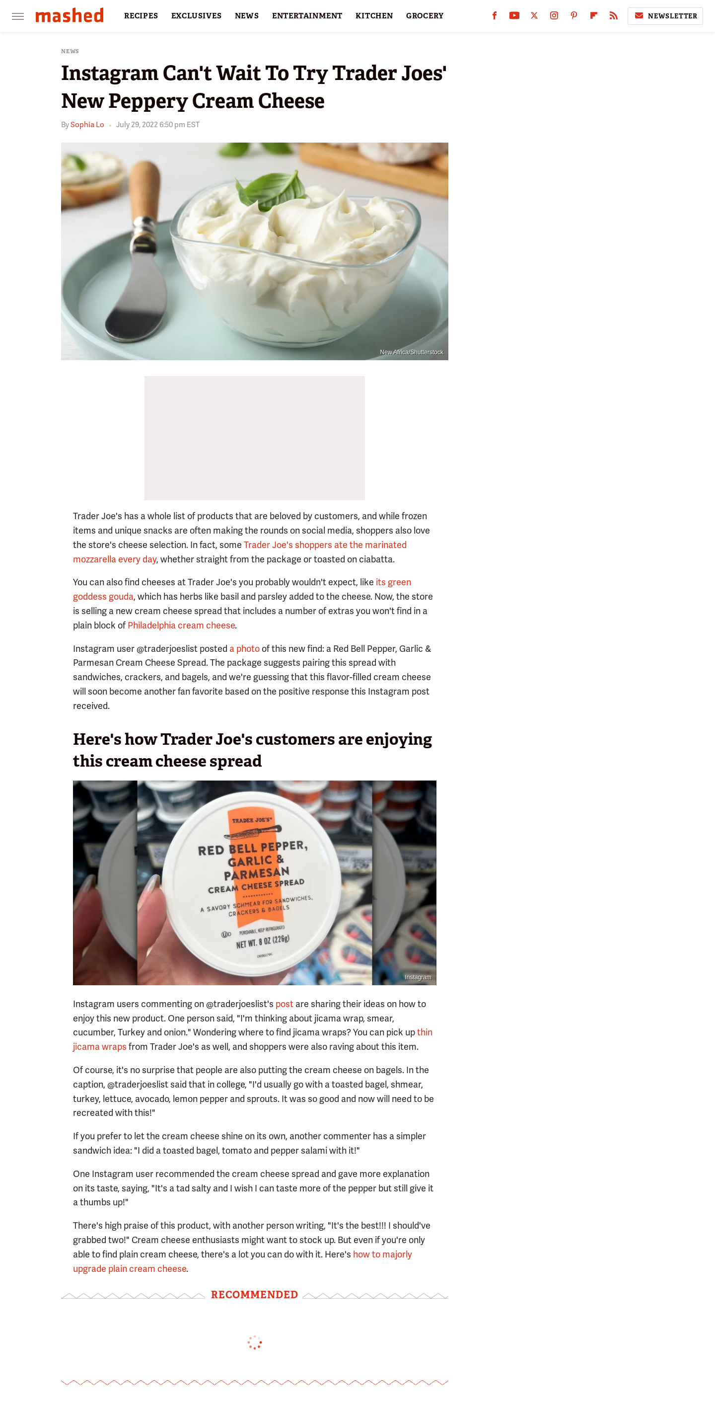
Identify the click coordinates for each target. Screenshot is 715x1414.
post (284, 1004)
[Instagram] (554, 17)
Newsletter (665, 15)
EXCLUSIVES (196, 16)
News (70, 51)
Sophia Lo (87, 125)
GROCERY (425, 16)
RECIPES (141, 16)
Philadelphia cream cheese (181, 625)
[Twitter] (534, 17)
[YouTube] (514, 17)
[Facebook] (494, 17)
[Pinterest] (574, 17)
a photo (244, 648)
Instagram (418, 977)
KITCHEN (374, 16)
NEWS (247, 16)
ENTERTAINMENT (307, 16)
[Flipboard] (594, 17)
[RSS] (614, 17)
